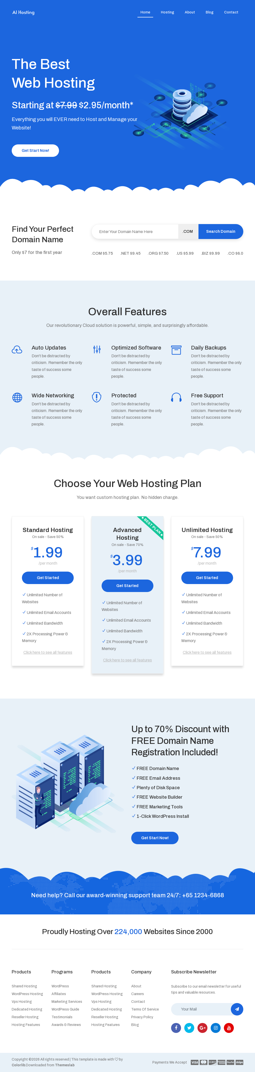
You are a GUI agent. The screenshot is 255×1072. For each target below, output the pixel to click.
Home (145, 12)
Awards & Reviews (66, 1025)
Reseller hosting (25, 1017)
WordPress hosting (27, 994)
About (190, 12)
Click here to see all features (47, 652)
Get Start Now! (35, 150)
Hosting (167, 12)
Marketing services (67, 1002)
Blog (209, 12)
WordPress (60, 986)
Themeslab (64, 1065)
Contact (231, 12)
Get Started (48, 578)
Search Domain (220, 231)
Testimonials (62, 1017)
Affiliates (59, 994)
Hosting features (26, 1025)
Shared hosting (24, 986)
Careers (137, 994)
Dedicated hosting (27, 1009)
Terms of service (145, 1009)
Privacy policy (142, 1017)
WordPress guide (65, 1009)
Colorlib (18, 1065)
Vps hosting (22, 1002)
